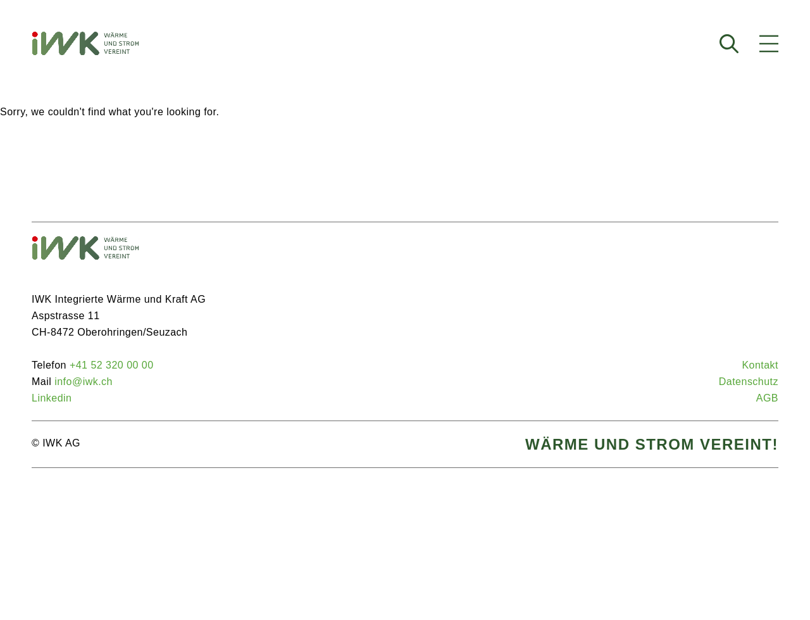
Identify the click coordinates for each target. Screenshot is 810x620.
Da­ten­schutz (748, 381)
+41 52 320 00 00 (112, 365)
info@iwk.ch (83, 381)
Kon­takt (760, 365)
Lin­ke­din (52, 398)
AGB (767, 398)
